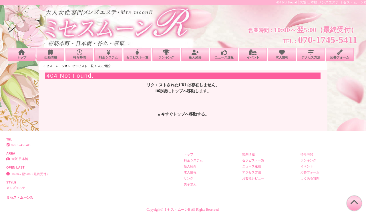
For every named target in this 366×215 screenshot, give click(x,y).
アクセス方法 (311, 54)
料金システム (108, 54)
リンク (188, 178)
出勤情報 (50, 54)
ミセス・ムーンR (55, 66)
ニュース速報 (224, 54)
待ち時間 (79, 54)
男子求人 (190, 184)
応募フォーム (340, 54)
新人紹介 (195, 54)
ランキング (166, 54)
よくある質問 (310, 178)
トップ (21, 54)
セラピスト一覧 (137, 54)
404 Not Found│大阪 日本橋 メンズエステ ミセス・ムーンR (321, 2)
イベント (253, 54)
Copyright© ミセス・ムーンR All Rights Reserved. (182, 210)
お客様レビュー (253, 178)
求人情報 (282, 54)
